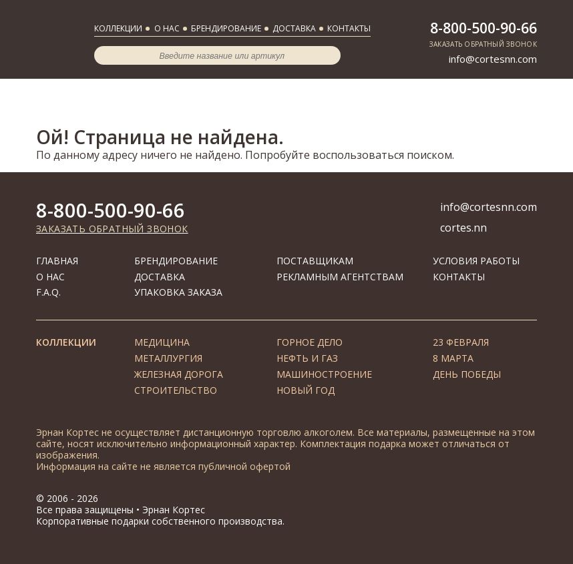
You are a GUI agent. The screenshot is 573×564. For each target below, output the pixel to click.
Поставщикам (314, 260)
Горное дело (309, 342)
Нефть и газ (307, 358)
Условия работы (476, 260)
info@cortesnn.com (493, 58)
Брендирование (226, 28)
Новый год (305, 390)
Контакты (349, 28)
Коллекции (118, 28)
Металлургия (168, 358)
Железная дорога (178, 374)
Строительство (175, 390)
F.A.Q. (48, 292)
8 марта (453, 358)
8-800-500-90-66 (483, 28)
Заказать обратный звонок (483, 44)
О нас (167, 28)
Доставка (294, 28)
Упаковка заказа (178, 292)
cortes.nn (463, 227)
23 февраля (461, 342)
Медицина (162, 342)
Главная (57, 260)
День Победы (467, 374)
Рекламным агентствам (339, 276)
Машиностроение (324, 374)
